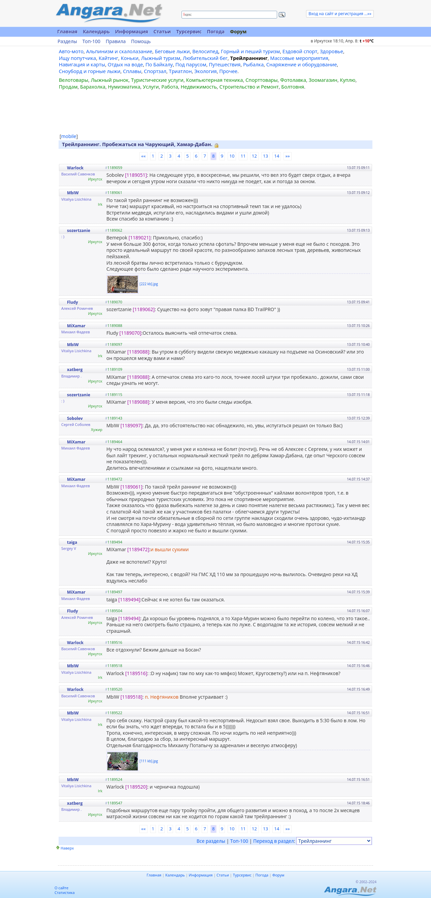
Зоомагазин (323, 79)
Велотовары (73, 79)
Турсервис (188, 31)
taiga (72, 542)
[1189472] (138, 549)
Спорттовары (261, 79)
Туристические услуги (157, 79)
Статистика (65, 892)
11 (242, 156)
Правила (116, 41)
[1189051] (136, 175)
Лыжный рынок (110, 79)
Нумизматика (124, 86)
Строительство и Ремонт (248, 86)
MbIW (72, 193)
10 (231, 156)
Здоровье (331, 51)
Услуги (151, 86)
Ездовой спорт (300, 51)
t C (367, 41)
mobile (68, 136)
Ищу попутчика (77, 58)
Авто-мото (71, 51)
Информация (131, 31)
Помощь (141, 41)
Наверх (67, 848)
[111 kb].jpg (149, 760)
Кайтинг (108, 58)
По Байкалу (159, 64)
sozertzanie (78, 230)
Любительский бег (205, 58)
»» (287, 156)
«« (143, 156)
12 (254, 156)
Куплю (348, 79)
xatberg (74, 369)
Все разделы (211, 841)
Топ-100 (91, 41)
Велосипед (205, 51)
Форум (238, 31)
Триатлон (180, 71)
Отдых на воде (125, 64)
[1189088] (138, 351)
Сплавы (132, 71)
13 (265, 156)
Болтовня (292, 86)
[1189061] (131, 487)
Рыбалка (253, 64)
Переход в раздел (273, 841)
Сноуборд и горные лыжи (90, 71)
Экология (205, 71)
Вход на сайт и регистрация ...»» (339, 13)
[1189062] (144, 309)
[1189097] (131, 425)
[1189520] (136, 787)
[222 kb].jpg (149, 283)
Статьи (162, 31)
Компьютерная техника (214, 79)
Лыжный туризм (160, 58)
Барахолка (92, 86)
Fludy (72, 302)
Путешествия (224, 64)
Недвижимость (198, 86)
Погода (216, 31)
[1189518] (131, 697)
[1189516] (136, 673)
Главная (67, 31)
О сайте (61, 887)
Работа (169, 86)
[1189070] (130, 333)
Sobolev (75, 418)
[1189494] (129, 599)
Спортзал (155, 71)
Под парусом (190, 64)
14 (276, 156)
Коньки (130, 58)
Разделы (67, 41)
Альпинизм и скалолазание (119, 51)
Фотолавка (293, 79)
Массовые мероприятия (299, 58)
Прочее (228, 71)
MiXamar (76, 326)
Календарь (96, 31)
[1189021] (140, 237)
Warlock (75, 168)
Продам (68, 86)
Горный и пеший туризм (250, 51)
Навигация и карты (82, 64)
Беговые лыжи (172, 51)
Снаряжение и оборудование (301, 64)
